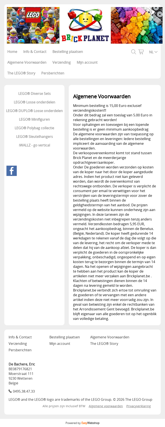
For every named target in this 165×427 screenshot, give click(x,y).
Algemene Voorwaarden (26, 62)
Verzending (61, 62)
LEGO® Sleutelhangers (34, 136)
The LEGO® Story (21, 73)
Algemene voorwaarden (106, 406)
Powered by (82, 423)
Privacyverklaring (138, 406)
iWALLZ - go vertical (34, 145)
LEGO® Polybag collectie (34, 128)
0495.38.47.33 (24, 391)
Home (12, 51)
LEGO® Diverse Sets (34, 93)
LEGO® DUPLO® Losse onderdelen (34, 110)
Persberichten (52, 73)
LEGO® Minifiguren (34, 119)
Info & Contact (34, 51)
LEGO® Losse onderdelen (34, 102)
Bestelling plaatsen (67, 51)
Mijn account (87, 62)
